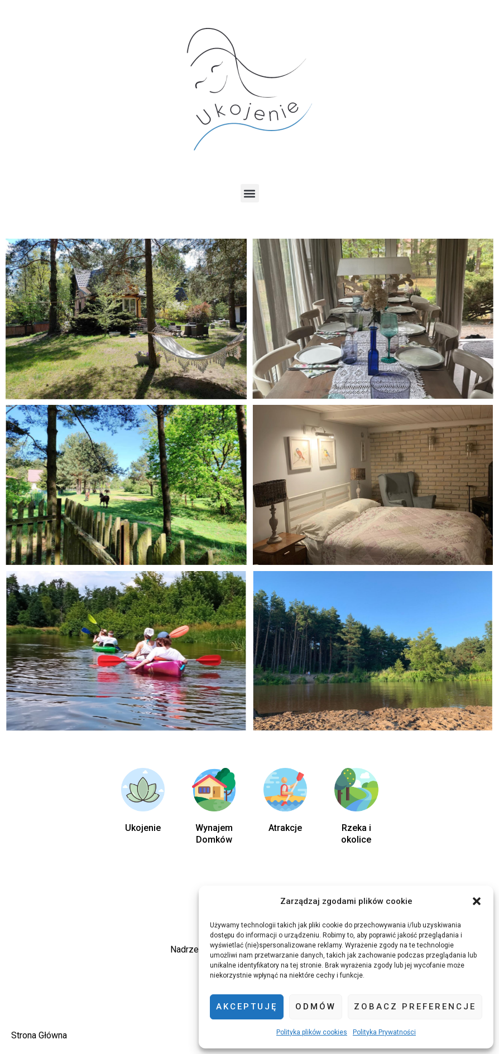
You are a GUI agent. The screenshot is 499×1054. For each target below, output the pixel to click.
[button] (476, 901)
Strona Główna (39, 1035)
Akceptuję (246, 1007)
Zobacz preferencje (415, 1007)
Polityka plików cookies (311, 1032)
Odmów (315, 1007)
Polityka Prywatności (384, 1032)
